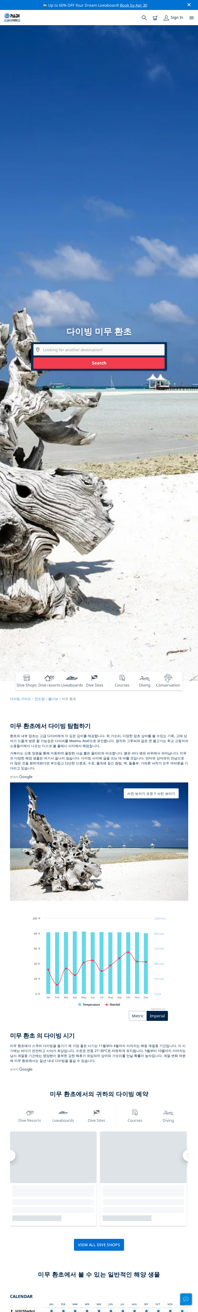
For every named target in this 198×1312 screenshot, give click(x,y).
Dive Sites (96, 1115)
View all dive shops (99, 1244)
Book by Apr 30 (133, 5)
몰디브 (53, 698)
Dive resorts (29, 1115)
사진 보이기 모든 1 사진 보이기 (151, 793)
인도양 (40, 698)
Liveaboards (63, 1115)
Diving (168, 1115)
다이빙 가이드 (20, 698)
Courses (135, 1115)
